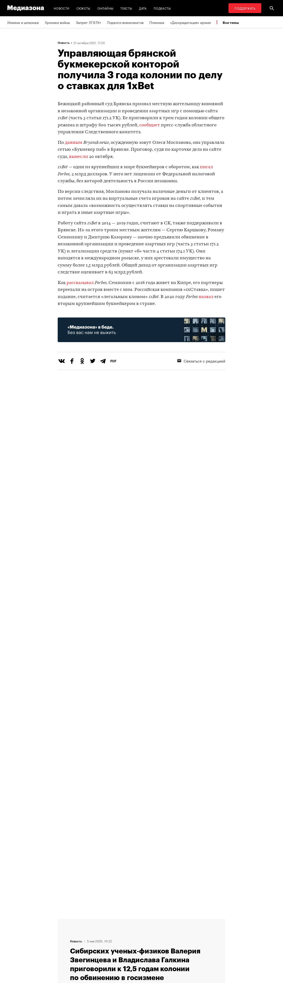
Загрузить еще (141, 767)
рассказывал (80, 283)
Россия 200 (155, 949)
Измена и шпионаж (23, 22)
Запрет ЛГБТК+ (88, 22)
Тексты (126, 8)
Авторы (91, 939)
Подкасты (162, 8)
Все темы (231, 22)
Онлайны (105, 8)
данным (73, 143)
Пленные (156, 22)
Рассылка (154, 930)
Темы (89, 949)
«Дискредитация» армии (190, 22)
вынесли (78, 157)
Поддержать (244, 8)
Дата (142, 8)
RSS (151, 921)
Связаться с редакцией (104, 930)
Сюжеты (83, 8)
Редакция (92, 921)
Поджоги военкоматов (125, 22)
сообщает (149, 125)
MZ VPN (152, 939)
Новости (62, 8)
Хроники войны (57, 22)
